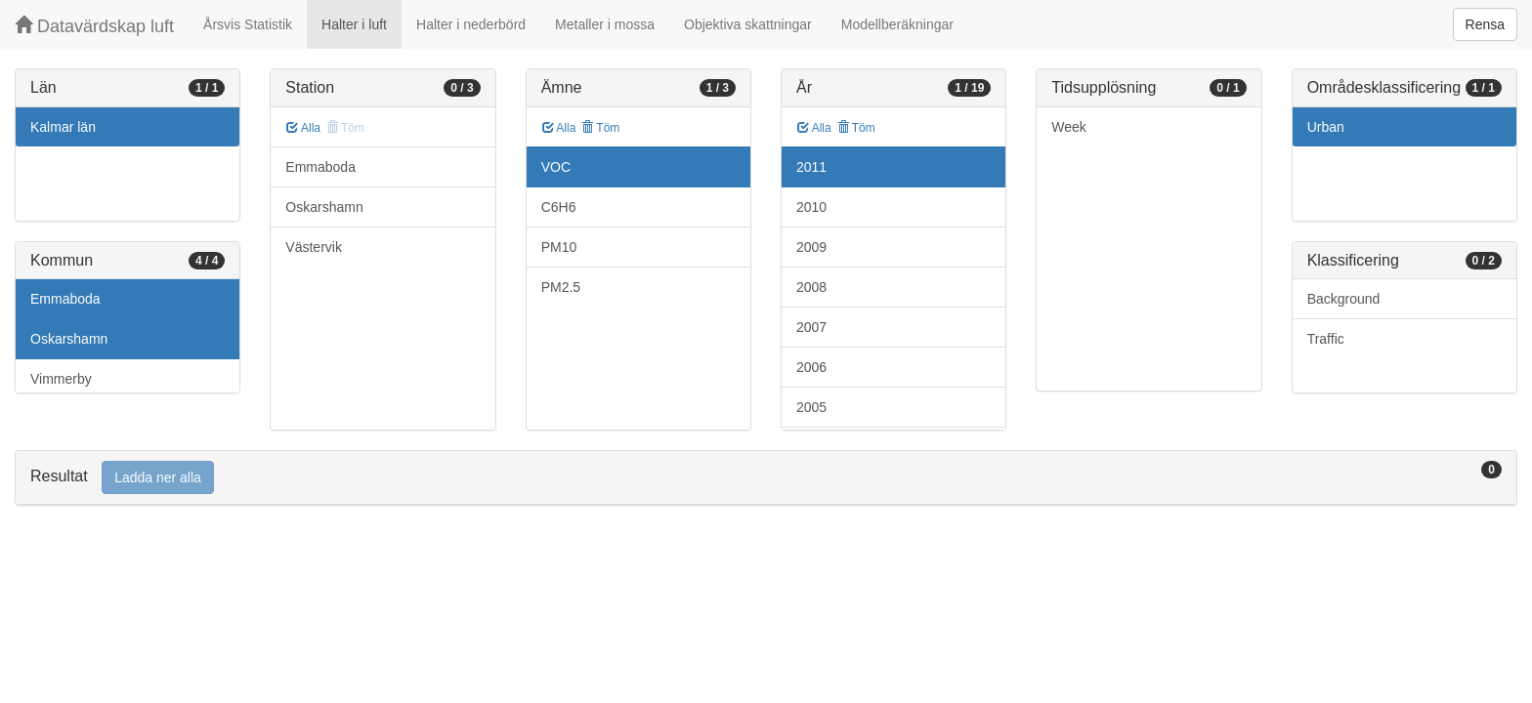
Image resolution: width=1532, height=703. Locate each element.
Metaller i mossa (605, 24)
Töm (600, 128)
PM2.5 (560, 287)
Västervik (313, 247)
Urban (1325, 127)
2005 (811, 407)
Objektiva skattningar (748, 24)
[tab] (766, 478)
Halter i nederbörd (471, 24)
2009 (811, 247)
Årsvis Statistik (247, 24)
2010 (811, 207)
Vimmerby (61, 379)
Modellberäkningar (897, 24)
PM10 (559, 247)
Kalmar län (63, 127)
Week (1068, 127)
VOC (556, 167)
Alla (303, 128)
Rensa (1485, 24)
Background (1344, 299)
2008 (811, 287)
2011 (811, 167)
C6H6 (558, 207)
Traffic (1325, 339)
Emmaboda (65, 299)
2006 (811, 367)
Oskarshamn (68, 339)
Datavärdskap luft (94, 26)
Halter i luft (354, 24)
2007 (811, 327)
